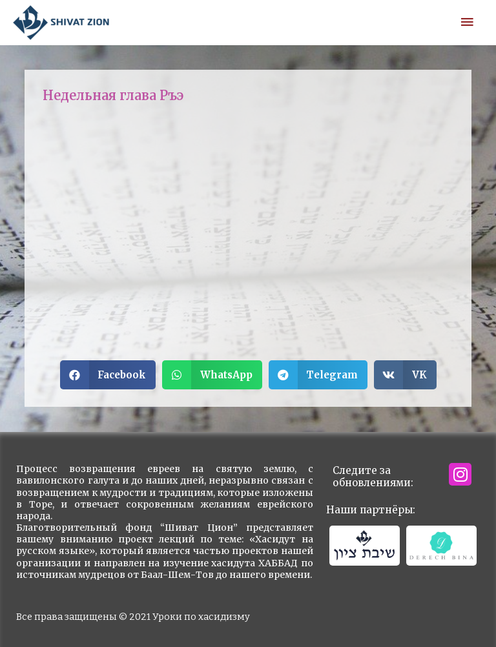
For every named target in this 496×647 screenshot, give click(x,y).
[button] (108, 374)
